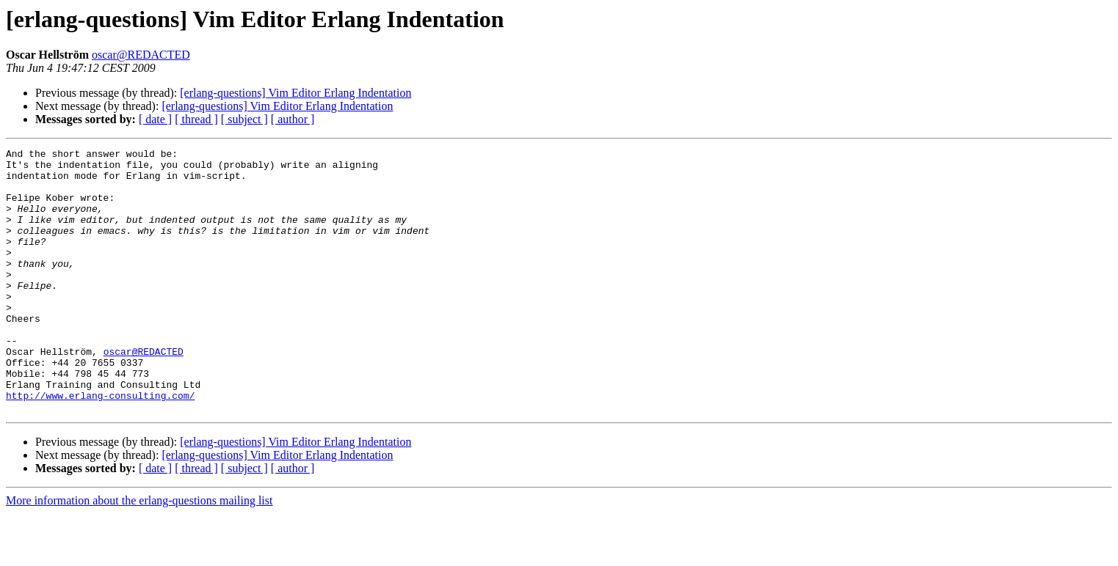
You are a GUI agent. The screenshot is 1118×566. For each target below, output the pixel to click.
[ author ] (293, 119)
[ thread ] (196, 119)
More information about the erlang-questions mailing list (139, 553)
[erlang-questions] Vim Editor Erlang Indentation (295, 93)
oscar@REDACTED (141, 54)
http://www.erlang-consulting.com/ (100, 445)
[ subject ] (244, 119)
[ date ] (155, 119)
